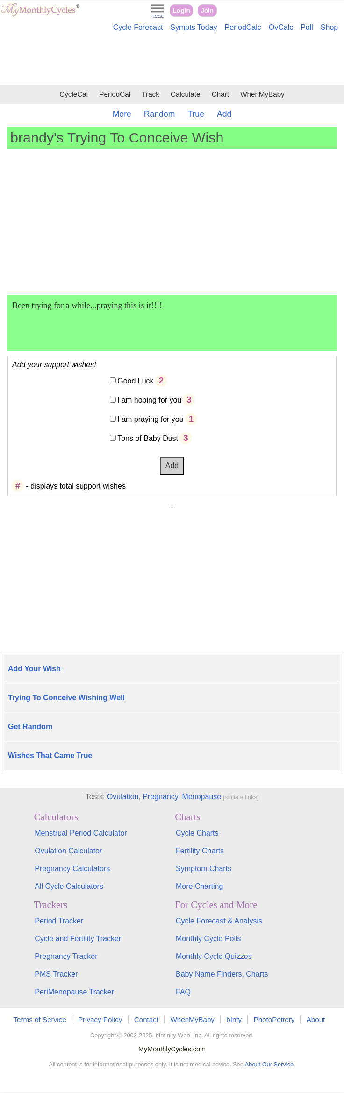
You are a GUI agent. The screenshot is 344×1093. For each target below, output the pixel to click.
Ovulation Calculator (68, 851)
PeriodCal (114, 94)
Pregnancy (160, 797)
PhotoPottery (274, 1019)
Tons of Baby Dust (147, 438)
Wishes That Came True (50, 755)
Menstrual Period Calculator (81, 833)
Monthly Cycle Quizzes (214, 956)
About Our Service (269, 1064)
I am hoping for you (149, 400)
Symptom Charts (203, 869)
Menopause (202, 797)
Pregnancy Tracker (66, 956)
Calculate (185, 94)
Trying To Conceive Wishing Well (66, 698)
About (316, 1019)
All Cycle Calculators (69, 886)
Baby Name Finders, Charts (222, 974)
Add (224, 114)
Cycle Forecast (138, 27)
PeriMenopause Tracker (74, 992)
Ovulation (123, 797)
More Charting (199, 886)
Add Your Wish (34, 669)
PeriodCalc (243, 27)
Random (159, 114)
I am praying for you (150, 419)
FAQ (183, 992)
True (195, 114)
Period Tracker (59, 921)
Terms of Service (40, 1019)
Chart (220, 94)
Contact (146, 1019)
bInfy (234, 1019)
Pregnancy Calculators (72, 869)
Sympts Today (193, 27)
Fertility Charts (200, 851)
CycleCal (73, 94)
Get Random (30, 727)
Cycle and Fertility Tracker (78, 939)
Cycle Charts (197, 833)
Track (150, 94)
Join (207, 10)
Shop (329, 27)
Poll (307, 27)
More (122, 114)
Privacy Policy (100, 1019)
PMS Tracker (56, 974)
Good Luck (135, 381)
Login (181, 10)
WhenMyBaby (262, 94)
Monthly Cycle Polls (208, 939)
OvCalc (281, 27)
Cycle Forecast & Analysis (219, 921)
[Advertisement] (172, 59)
